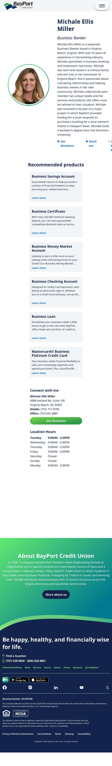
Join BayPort (92, 667)
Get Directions (56, 421)
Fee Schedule (44, 733)
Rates (58, 733)
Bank (27, 667)
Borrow (37, 667)
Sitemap (69, 733)
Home (67, 667)
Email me (92, 143)
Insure (47, 667)
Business (77, 667)
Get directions (67, 143)
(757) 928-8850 (15, 660)
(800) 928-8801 (36, 660)
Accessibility (84, 733)
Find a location (16, 655)
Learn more (39, 198)
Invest (57, 667)
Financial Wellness (12, 667)
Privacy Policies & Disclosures (17, 733)
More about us (56, 594)
